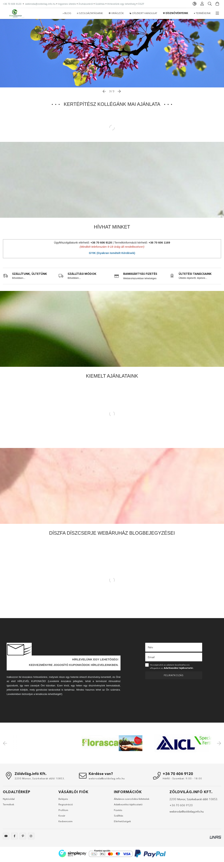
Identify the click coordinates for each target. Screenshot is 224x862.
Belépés (63, 800)
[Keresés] (210, 4)
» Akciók (51, 13)
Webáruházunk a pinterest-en (23, 838)
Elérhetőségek (122, 823)
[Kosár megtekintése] (217, 4)
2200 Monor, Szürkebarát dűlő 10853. (40, 780)
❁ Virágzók (157, 13)
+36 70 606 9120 (12, 4)
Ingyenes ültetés (67, 4)
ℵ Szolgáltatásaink (183, 13)
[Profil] (202, 4)
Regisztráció (65, 806)
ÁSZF (141, 4)
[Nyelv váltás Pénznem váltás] (194, 4)
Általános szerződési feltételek (131, 800)
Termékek (8, 806)
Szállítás (100, 4)
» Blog (206, 13)
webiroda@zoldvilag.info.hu (40, 4)
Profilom (63, 811)
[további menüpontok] (217, 13)
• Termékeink (71, 13)
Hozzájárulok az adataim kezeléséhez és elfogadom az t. (172, 668)
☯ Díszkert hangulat (130, 13)
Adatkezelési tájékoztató (128, 806)
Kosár (61, 817)
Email (151, 659)
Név (150, 649)
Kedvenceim (65, 823)
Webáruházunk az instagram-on (31, 838)
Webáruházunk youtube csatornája (6, 838)
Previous (6, 745)
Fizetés (118, 811)
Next (218, 745)
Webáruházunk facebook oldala (14, 838)
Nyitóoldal (9, 800)
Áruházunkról (85, 4)
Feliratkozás (174, 677)
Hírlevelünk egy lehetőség (121, 4)
